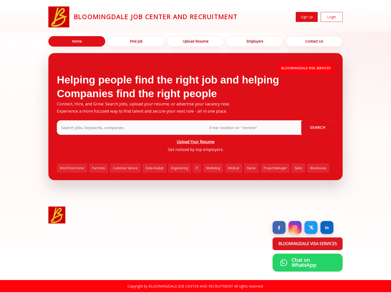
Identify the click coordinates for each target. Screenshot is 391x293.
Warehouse (318, 168)
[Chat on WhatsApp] (308, 263)
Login (331, 16)
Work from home (72, 168)
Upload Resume (195, 41)
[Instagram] (295, 227)
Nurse (251, 168)
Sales (298, 168)
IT (197, 168)
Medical (233, 168)
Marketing (213, 168)
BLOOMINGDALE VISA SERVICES (306, 68)
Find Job (136, 41)
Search (318, 127)
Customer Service (125, 168)
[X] (310, 227)
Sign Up (307, 16)
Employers (254, 41)
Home (77, 41)
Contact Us (314, 41)
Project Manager (275, 168)
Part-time (98, 168)
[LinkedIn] (326, 227)
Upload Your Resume (195, 142)
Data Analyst (154, 168)
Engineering (179, 168)
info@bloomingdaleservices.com (235, 224)
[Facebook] (279, 227)
